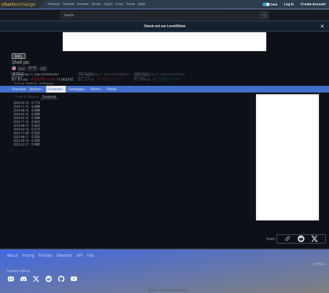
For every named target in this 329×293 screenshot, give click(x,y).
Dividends (49, 97)
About (12, 255)
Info (90, 255)
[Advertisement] (164, 41)
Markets (64, 255)
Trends (111, 89)
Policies (46, 255)
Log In (289, 4)
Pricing (28, 255)
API (79, 255)
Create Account (313, 4)
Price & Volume (27, 97)
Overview (19, 89)
